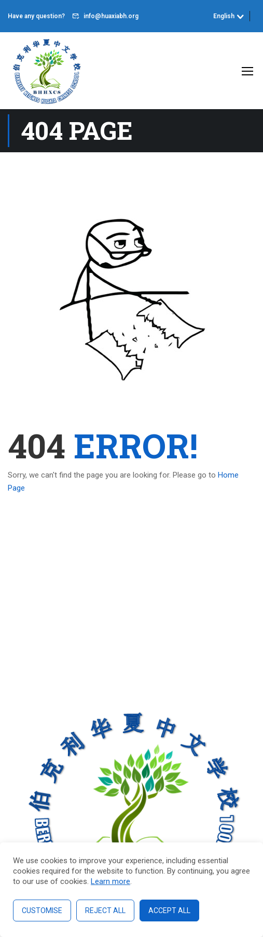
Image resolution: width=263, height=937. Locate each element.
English (223, 16)
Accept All (169, 910)
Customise (42, 910)
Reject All (105, 910)
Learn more (110, 881)
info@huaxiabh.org (111, 16)
